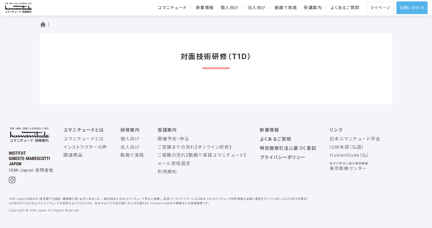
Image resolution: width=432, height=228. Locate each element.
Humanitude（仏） (349, 155)
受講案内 (313, 7)
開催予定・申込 (173, 138)
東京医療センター (348, 168)
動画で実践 (286, 7)
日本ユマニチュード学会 (355, 138)
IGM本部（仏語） (347, 147)
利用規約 (167, 171)
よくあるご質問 (345, 7)
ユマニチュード (172, 7)
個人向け (230, 7)
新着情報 (205, 7)
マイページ (381, 7)
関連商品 (73, 155)
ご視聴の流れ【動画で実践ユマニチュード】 (202, 155)
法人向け (257, 7)
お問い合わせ (412, 7)
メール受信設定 (174, 163)
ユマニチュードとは (83, 130)
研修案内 (130, 130)
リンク (336, 130)
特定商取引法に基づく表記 (288, 148)
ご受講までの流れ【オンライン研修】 (195, 147)
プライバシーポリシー (283, 157)
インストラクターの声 (85, 147)
